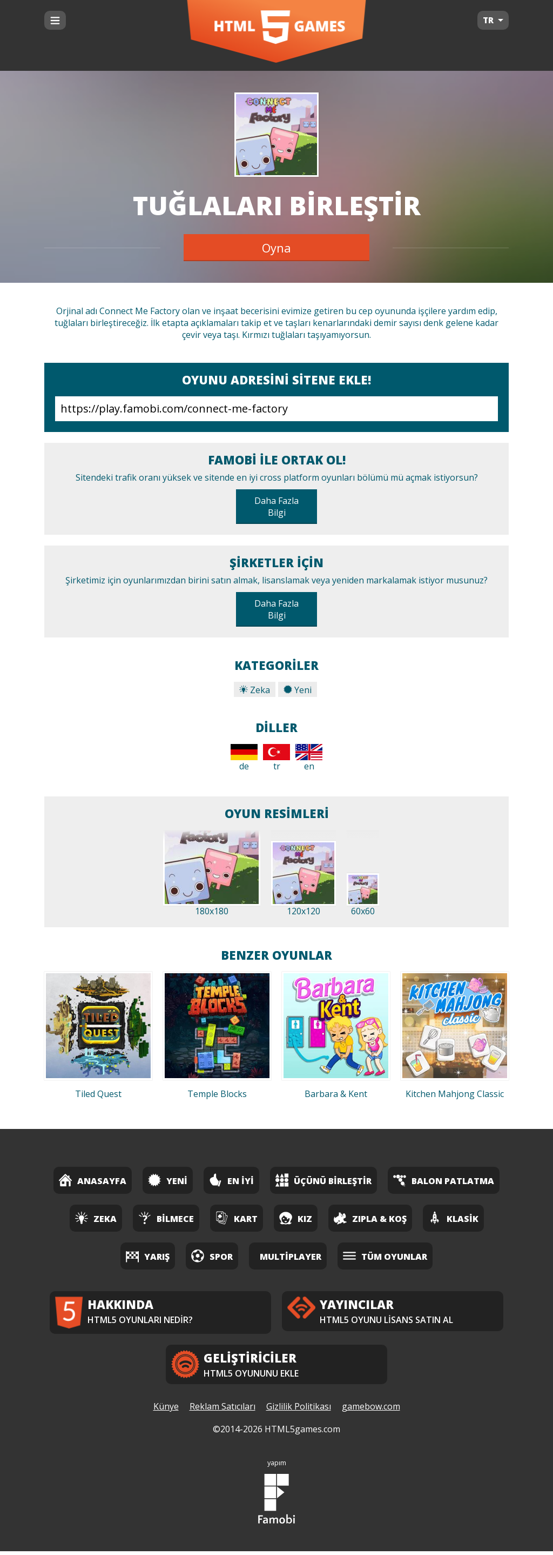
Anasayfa (92, 1180)
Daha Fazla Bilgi (276, 507)
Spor (212, 1255)
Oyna (276, 248)
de (244, 758)
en (308, 758)
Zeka (254, 690)
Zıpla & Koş (370, 1218)
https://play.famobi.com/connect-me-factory (276, 408)
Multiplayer (290, 1256)
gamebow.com (371, 1411)
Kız (295, 1218)
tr (276, 758)
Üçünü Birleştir (323, 1180)
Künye (166, 1411)
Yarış (148, 1255)
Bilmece (166, 1218)
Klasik (453, 1218)
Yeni (298, 690)
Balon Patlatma (443, 1180)
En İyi (231, 1180)
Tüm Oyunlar (385, 1255)
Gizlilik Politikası (298, 1411)
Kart (236, 1218)
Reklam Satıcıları (222, 1411)
